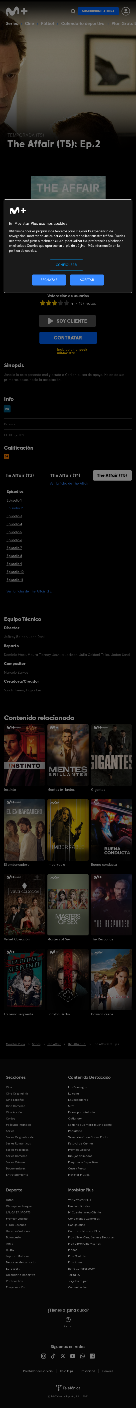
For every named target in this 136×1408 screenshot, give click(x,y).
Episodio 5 (14, 532)
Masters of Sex (58, 939)
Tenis (9, 1243)
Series (12, 23)
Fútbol (47, 23)
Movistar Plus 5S (79, 1174)
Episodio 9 (14, 564)
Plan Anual (75, 1262)
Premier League (17, 1218)
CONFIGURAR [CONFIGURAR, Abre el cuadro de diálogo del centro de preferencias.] (66, 265)
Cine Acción (14, 1112)
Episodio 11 (14, 580)
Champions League (19, 1206)
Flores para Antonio (81, 1112)
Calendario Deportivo (20, 1275)
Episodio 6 (14, 540)
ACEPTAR (87, 280)
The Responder (103, 939)
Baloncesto (13, 1237)
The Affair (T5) (112, 475)
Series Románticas (18, 1143)
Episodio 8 (14, 556)
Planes (72, 1250)
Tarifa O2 (74, 1275)
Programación (15, 1287)
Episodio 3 (14, 516)
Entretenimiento (17, 1174)
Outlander (75, 1118)
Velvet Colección (17, 939)
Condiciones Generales (84, 1218)
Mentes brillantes (61, 790)
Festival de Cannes (80, 1143)
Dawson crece (102, 1014)
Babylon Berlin (58, 1014)
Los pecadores (78, 1100)
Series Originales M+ (19, 1137)
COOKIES (107, 1371)
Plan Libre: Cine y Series (84, 1243)
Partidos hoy (14, 1281)
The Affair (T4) (65, 475)
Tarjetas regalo (78, 1281)
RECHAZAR (48, 280)
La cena (73, 1093)
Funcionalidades (79, 1206)
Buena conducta (104, 864)
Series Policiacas (17, 1149)
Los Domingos (77, 1087)
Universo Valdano (18, 1231)
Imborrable (56, 864)
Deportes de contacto (20, 1262)
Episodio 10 (15, 572)
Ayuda (68, 1322)
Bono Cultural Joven (82, 1268)
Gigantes (98, 790)
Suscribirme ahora (98, 11)
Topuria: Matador (17, 1256)
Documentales (15, 1168)
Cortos (10, 1118)
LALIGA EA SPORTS (18, 1212)
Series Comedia (16, 1156)
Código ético (76, 1225)
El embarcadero (16, 864)
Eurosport (12, 1268)
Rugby (10, 1250)
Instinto (10, 790)
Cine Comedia (15, 1106)
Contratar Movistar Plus (84, 1231)
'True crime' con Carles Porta (88, 1137)
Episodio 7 (14, 548)
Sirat (71, 1106)
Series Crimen (15, 1162)
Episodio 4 (14, 524)
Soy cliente (67, 321)
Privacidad (88, 1371)
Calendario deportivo (83, 23)
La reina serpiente (18, 1014)
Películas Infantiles (18, 1124)
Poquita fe (75, 1131)
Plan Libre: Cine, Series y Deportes (91, 1237)
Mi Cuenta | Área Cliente (84, 1212)
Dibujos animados (80, 1156)
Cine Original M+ (17, 1093)
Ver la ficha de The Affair (69, 483)
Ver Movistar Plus (79, 1200)
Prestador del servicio (38, 1371)
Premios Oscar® (79, 1149)
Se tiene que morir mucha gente (90, 1124)
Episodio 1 (13, 500)
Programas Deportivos (83, 1162)
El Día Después (16, 1225)
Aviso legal (67, 1371)
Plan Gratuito (77, 1256)
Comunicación (78, 1287)
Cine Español (15, 1100)
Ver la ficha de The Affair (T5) (29, 591)
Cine (29, 23)
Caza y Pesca (77, 1168)
